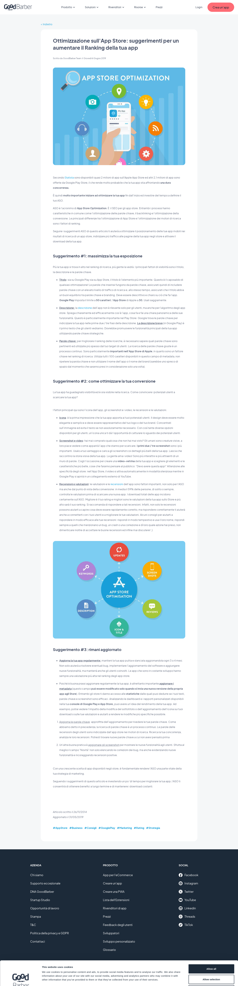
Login (198, 7)
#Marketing (124, 828)
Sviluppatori (111, 933)
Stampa (35, 916)
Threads (187, 916)
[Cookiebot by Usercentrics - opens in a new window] (21, 979)
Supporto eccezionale (45, 883)
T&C (33, 925)
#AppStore (60, 828)
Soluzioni (92, 7)
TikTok (186, 925)
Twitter (186, 892)
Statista (69, 177)
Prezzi (159, 7)
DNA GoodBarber (42, 891)
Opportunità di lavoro (44, 908)
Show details (167, 979)
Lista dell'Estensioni (116, 900)
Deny (211, 965)
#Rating (139, 828)
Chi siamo (36, 875)
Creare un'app (112, 883)
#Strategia (153, 828)
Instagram (188, 883)
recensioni (117, 484)
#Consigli (90, 828)
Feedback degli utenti (118, 925)
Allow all (211, 944)
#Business (75, 828)
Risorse (140, 7)
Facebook (188, 875)
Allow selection (211, 954)
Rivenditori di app (114, 908)
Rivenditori (116, 7)
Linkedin (187, 908)
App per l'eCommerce (118, 875)
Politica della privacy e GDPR (49, 933)
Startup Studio (40, 900)
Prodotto (68, 7)
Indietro (47, 24)
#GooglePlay (106, 828)
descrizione (85, 307)
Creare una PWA (114, 891)
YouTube (187, 900)
